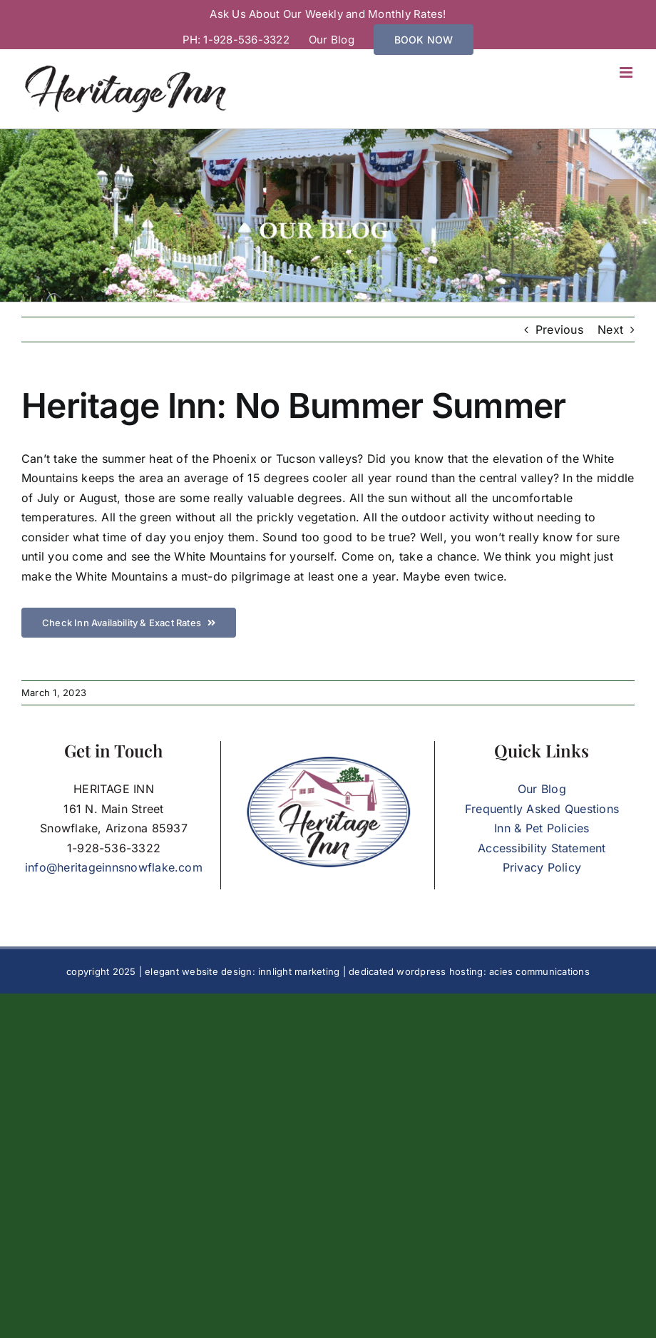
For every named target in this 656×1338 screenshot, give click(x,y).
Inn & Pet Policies (541, 828)
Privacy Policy (542, 867)
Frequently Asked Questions (542, 809)
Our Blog (542, 789)
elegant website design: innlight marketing (242, 971)
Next (610, 329)
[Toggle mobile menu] (627, 72)
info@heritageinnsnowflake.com (114, 867)
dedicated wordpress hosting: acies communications (469, 971)
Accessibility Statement (542, 848)
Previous (559, 329)
